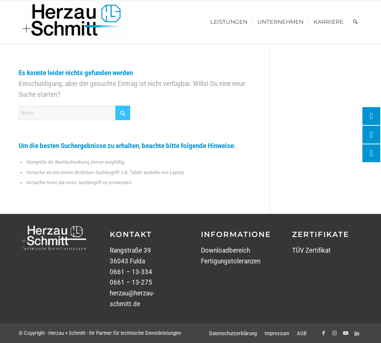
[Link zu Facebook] (323, 333)
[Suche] (355, 22)
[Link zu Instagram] (334, 333)
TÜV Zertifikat (311, 250)
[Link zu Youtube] (345, 333)
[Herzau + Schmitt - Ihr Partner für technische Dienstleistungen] (74, 22)
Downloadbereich (225, 250)
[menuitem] (228, 22)
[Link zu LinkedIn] (356, 333)
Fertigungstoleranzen (230, 261)
